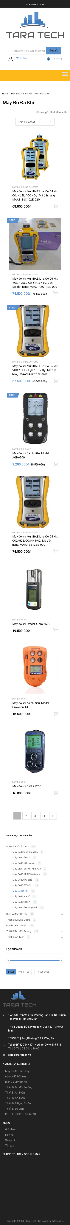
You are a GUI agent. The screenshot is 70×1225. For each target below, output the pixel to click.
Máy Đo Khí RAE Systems (25, 187)
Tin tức (9, 1145)
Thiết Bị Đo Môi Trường (19, 931)
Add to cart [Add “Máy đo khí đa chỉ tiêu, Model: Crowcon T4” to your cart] (55, 713)
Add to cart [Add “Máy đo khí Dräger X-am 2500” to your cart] (55, 630)
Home (5, 93)
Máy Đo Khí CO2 (21, 902)
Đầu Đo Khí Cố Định (16, 925)
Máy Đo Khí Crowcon (24, 863)
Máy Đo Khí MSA (21, 857)
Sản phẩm (11, 1140)
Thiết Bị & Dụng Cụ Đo (18, 919)
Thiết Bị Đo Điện (14, 1108)
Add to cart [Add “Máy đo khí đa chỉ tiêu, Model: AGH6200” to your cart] (55, 464)
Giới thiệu (10, 1129)
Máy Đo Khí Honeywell (25, 907)
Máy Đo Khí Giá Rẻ (21, 449)
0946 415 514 (38, 4)
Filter (11, 971)
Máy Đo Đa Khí (19, 620)
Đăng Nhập (22, 60)
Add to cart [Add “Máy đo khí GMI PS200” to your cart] (55, 792)
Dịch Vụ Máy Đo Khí (16, 914)
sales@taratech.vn (19, 1054)
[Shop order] (34, 122)
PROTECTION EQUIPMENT (21, 1114)
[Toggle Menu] (65, 75)
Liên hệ (9, 1134)
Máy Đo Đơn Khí (21, 896)
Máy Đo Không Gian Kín (25, 852)
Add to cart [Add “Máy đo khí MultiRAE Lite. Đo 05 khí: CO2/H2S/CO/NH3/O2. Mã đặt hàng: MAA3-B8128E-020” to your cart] (55, 551)
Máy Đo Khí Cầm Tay (21, 93)
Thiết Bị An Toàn (15, 937)
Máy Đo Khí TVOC (22, 885)
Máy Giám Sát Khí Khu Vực (27, 868)
